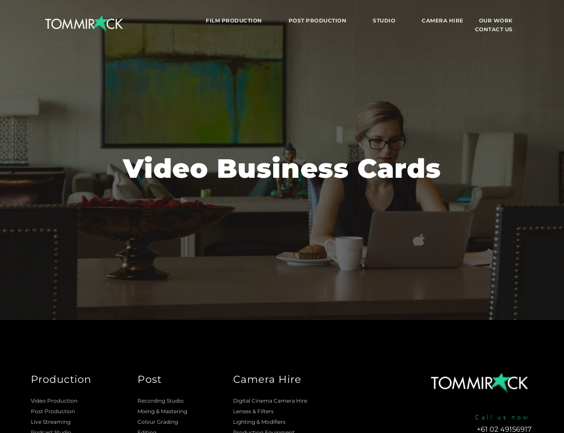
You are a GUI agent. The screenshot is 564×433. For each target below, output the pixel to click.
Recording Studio (160, 400)
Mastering (174, 411)
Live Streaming (50, 421)
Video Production (54, 400)
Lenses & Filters (253, 411)
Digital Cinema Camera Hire (270, 400)
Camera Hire (267, 379)
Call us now (502, 417)
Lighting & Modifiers (259, 421)
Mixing (146, 411)
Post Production (53, 411)
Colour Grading (157, 421)
